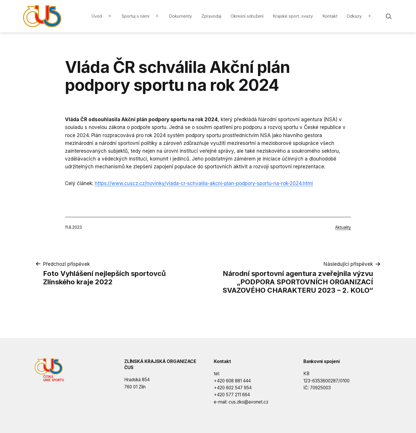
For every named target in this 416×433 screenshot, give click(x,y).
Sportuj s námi (135, 16)
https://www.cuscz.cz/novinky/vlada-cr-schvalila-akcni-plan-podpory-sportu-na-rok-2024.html (204, 183)
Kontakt (329, 16)
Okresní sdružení (247, 16)
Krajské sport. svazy (293, 16)
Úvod (96, 16)
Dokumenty (180, 16)
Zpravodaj (211, 16)
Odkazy (354, 16)
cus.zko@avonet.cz (248, 402)
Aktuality (343, 227)
